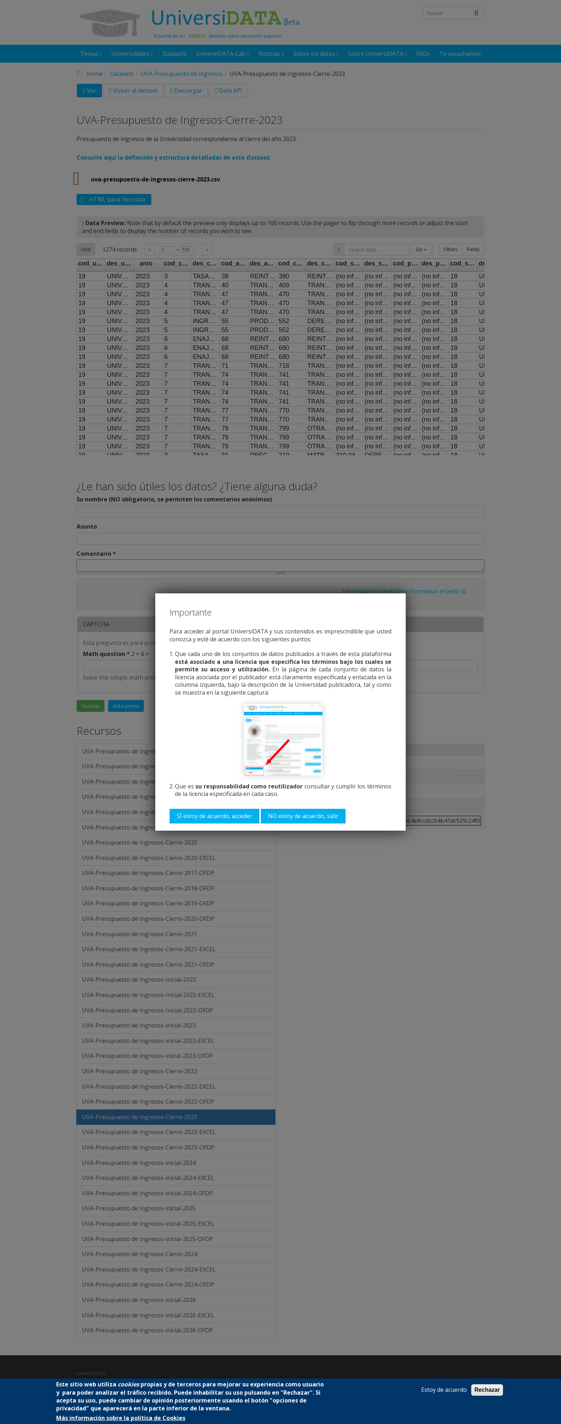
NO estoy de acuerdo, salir (303, 816)
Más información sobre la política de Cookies (120, 1418)
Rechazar (487, 1390)
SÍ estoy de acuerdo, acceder (214, 816)
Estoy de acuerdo (444, 1390)
